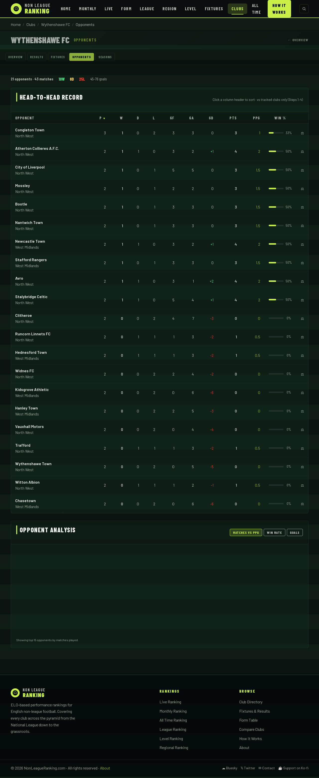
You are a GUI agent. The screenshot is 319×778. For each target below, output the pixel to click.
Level (191, 8)
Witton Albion (27, 483)
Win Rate (274, 534)
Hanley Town (26, 409)
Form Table (248, 721)
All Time (256, 8)
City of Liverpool (30, 168)
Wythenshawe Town (33, 464)
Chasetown (25, 502)
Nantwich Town (29, 223)
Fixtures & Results (254, 712)
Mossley (22, 186)
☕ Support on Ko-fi (293, 769)
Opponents (97, 57)
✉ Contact (266, 769)
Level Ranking (171, 739)
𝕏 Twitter (247, 769)
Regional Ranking (174, 748)
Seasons (125, 57)
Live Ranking (170, 703)
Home (66, 8)
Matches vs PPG (246, 534)
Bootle (21, 205)
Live (109, 8)
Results (43, 57)
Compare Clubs (251, 730)
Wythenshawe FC (55, 24)
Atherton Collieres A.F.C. (37, 149)
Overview (17, 57)
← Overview (297, 40)
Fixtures (214, 8)
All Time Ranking (173, 721)
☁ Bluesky (229, 769)
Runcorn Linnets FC (33, 335)
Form (126, 8)
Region (169, 8)
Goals (295, 534)
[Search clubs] (304, 8)
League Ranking (173, 730)
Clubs (238, 8)
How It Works (279, 8)
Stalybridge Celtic (31, 298)
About (244, 748)
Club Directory (250, 703)
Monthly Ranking (173, 712)
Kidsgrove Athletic (32, 390)
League (147, 8)
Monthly (87, 8)
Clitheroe (23, 316)
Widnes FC (24, 372)
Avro (19, 279)
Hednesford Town (31, 353)
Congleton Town (29, 131)
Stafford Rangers (31, 260)
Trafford (22, 446)
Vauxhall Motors (29, 427)
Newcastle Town (30, 242)
